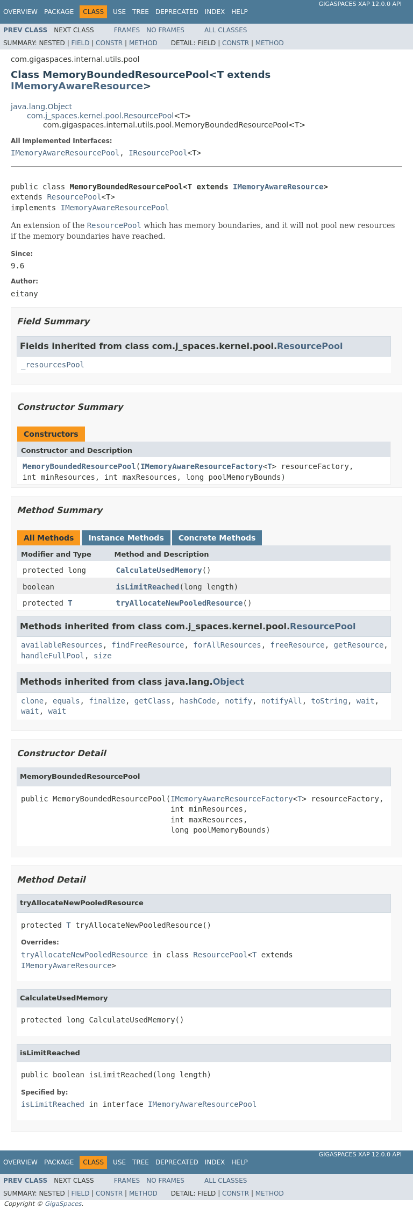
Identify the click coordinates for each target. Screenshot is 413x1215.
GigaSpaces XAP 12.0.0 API (360, 4)
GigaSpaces (63, 1203)
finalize (107, 701)
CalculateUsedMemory (159, 570)
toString (329, 701)
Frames (127, 30)
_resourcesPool (52, 364)
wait (366, 701)
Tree (140, 12)
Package (59, 12)
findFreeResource (148, 645)
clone (32, 701)
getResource (359, 645)
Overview (20, 12)
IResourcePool (158, 152)
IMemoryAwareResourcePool (65, 152)
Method (143, 43)
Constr (109, 43)
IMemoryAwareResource (77, 85)
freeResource (297, 645)
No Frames (165, 30)
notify (238, 701)
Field (80, 43)
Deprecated (176, 12)
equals (66, 701)
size (103, 655)
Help (239, 12)
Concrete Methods (217, 538)
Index (215, 12)
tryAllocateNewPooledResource (179, 603)
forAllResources (227, 645)
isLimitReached (148, 586)
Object (229, 682)
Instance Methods (125, 538)
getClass (152, 701)
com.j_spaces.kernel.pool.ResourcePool (100, 115)
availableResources (62, 645)
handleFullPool (52, 655)
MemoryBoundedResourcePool (79, 466)
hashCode (198, 701)
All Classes (225, 30)
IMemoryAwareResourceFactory (201, 466)
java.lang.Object (41, 106)
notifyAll (281, 701)
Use (119, 12)
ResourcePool (74, 197)
